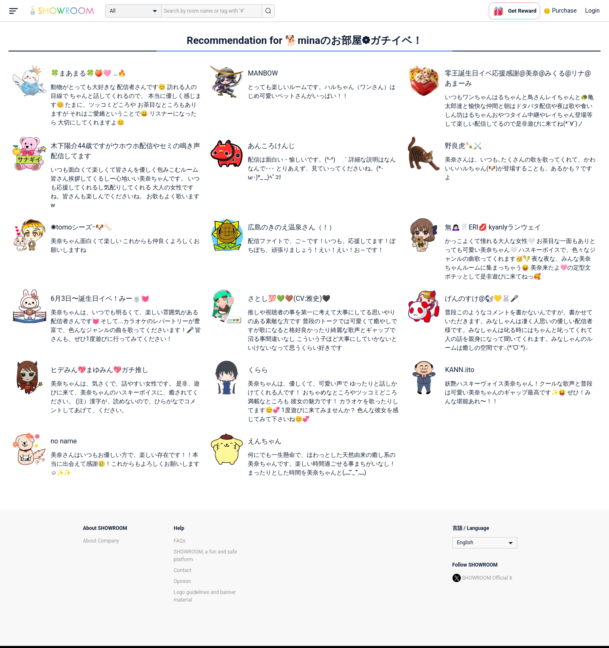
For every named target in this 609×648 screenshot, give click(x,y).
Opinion (182, 581)
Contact (183, 570)
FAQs (180, 541)
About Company (101, 541)
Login (592, 10)
